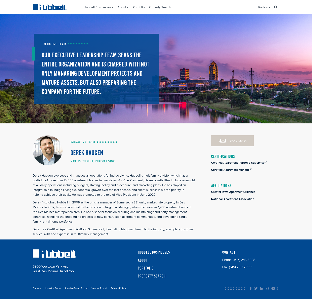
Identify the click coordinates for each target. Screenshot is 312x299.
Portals (264, 7)
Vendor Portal (99, 288)
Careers (37, 288)
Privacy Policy (118, 288)
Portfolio (139, 7)
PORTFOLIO (146, 268)
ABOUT (143, 260)
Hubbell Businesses (99, 7)
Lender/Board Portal (76, 288)
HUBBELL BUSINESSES (154, 252)
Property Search (160, 7)
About (123, 7)
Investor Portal (53, 288)
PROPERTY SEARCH (152, 276)
